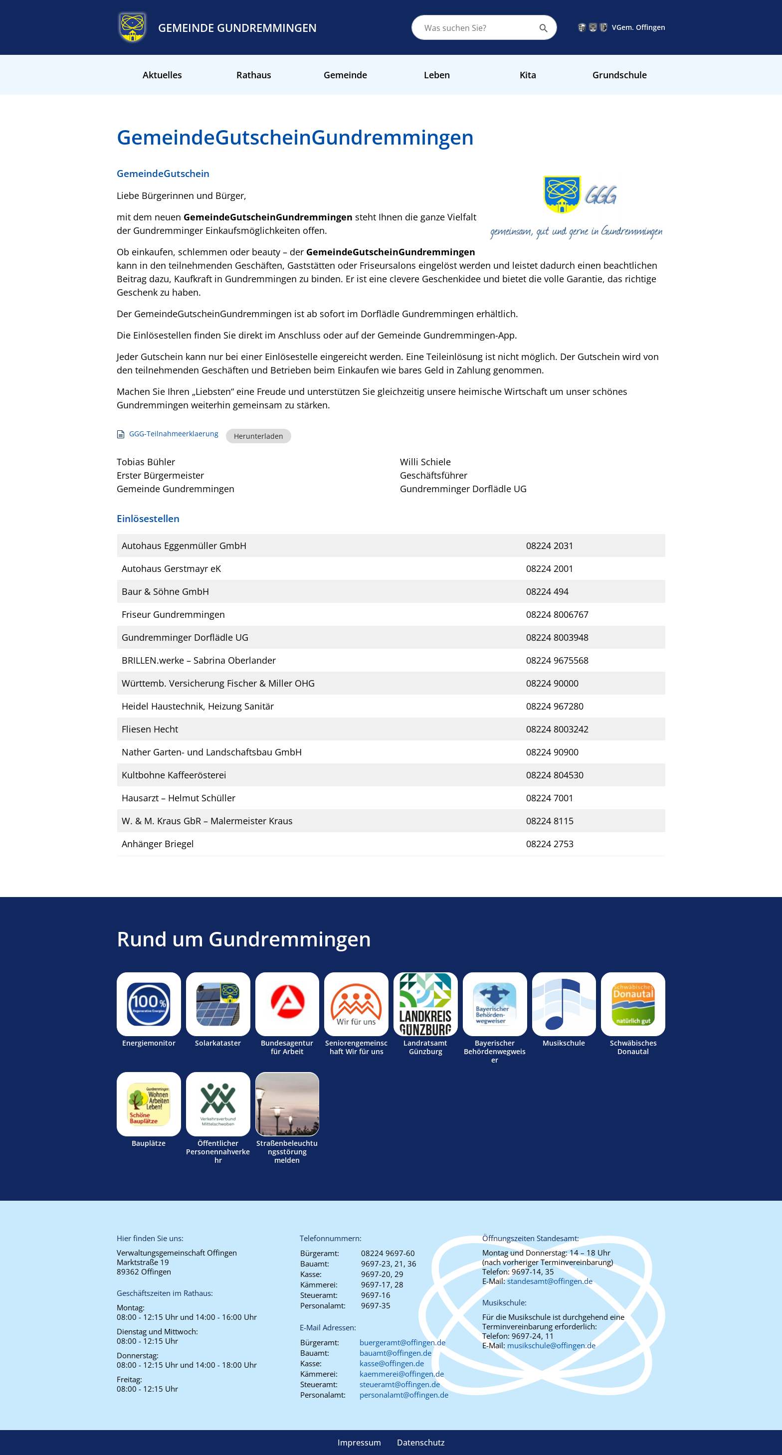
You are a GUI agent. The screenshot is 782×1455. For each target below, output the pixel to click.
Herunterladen (258, 436)
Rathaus (253, 75)
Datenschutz (421, 1442)
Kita (528, 75)
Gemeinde (345, 75)
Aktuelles (162, 75)
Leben (437, 75)
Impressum (359, 1442)
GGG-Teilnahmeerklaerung (173, 433)
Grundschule (619, 75)
